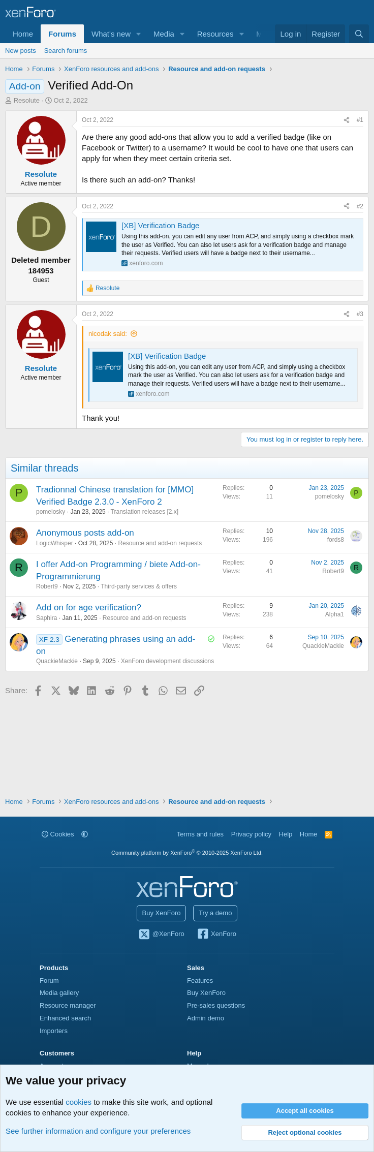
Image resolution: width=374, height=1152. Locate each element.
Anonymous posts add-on (85, 533)
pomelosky (50, 511)
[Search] (359, 33)
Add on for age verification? (88, 607)
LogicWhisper (54, 543)
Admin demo (205, 1018)
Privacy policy (251, 834)
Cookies (58, 834)
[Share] (346, 120)
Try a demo (215, 913)
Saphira (46, 617)
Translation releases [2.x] (145, 511)
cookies (78, 1102)
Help (286, 834)
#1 (360, 119)
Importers (54, 1031)
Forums (62, 33)
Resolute (27, 100)
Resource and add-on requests (160, 543)
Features (200, 980)
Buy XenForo (161, 913)
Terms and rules (200, 834)
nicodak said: (107, 333)
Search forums (65, 50)
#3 (360, 314)
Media (163, 33)
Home (23, 33)
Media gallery (59, 993)
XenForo (216, 934)
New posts (20, 50)
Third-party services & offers (139, 586)
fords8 (335, 539)
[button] (139, 33)
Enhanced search (65, 1018)
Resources (215, 33)
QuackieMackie (57, 661)
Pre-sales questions (216, 1005)
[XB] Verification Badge (160, 225)
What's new (111, 33)
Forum (49, 980)
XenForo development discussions (167, 661)
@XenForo (161, 934)
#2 (360, 206)
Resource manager (68, 1005)
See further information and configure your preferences (98, 1131)
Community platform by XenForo (187, 853)
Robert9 (47, 586)
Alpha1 (334, 614)
